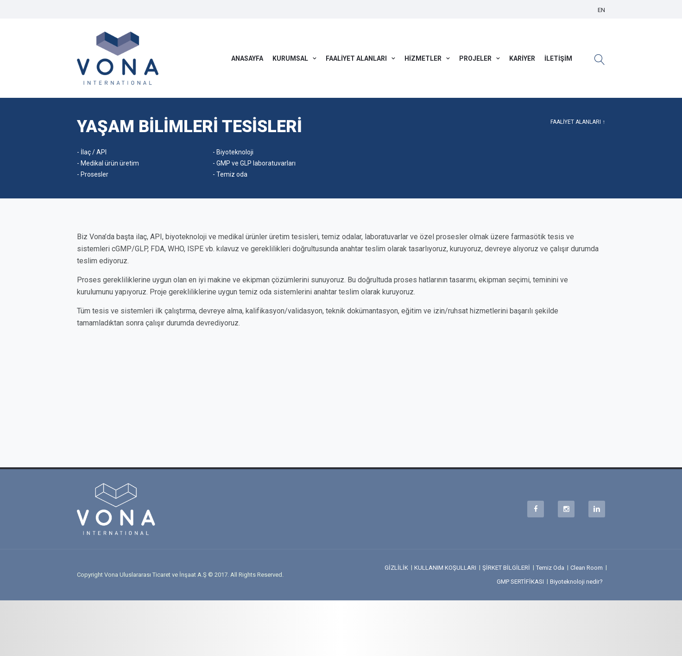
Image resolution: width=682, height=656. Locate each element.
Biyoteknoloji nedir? (576, 581)
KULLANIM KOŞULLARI (445, 567)
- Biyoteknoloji (233, 152)
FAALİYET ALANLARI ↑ (577, 122)
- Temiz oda (230, 174)
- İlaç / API (92, 152)
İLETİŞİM (558, 58)
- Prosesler (92, 174)
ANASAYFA (247, 58)
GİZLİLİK (396, 567)
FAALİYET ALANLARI (356, 58)
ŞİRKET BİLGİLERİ (506, 567)
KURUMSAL (290, 58)
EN (601, 9)
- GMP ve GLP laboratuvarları (254, 163)
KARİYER (522, 58)
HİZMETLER (423, 58)
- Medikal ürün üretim (108, 163)
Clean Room (586, 567)
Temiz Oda (550, 567)
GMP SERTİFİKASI (520, 581)
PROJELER (475, 58)
